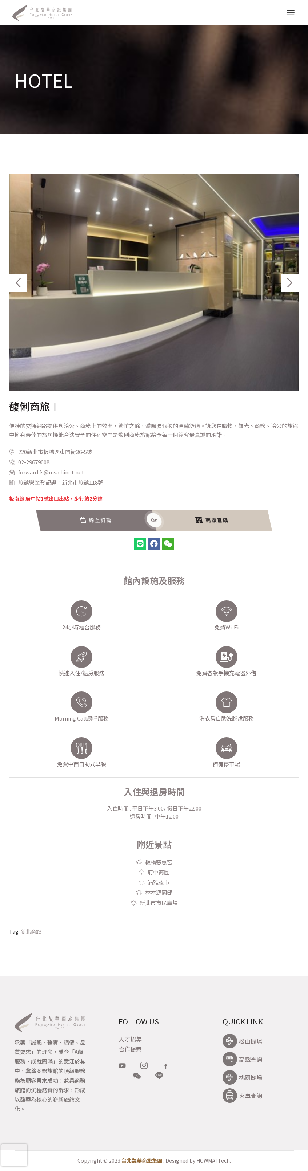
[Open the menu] (291, 12)
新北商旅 (31, 931)
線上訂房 (236, 520)
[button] (18, 283)
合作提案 (130, 1049)
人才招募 (130, 1039)
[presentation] (14, 1155)
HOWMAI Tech (213, 1160)
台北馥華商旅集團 (141, 1160)
